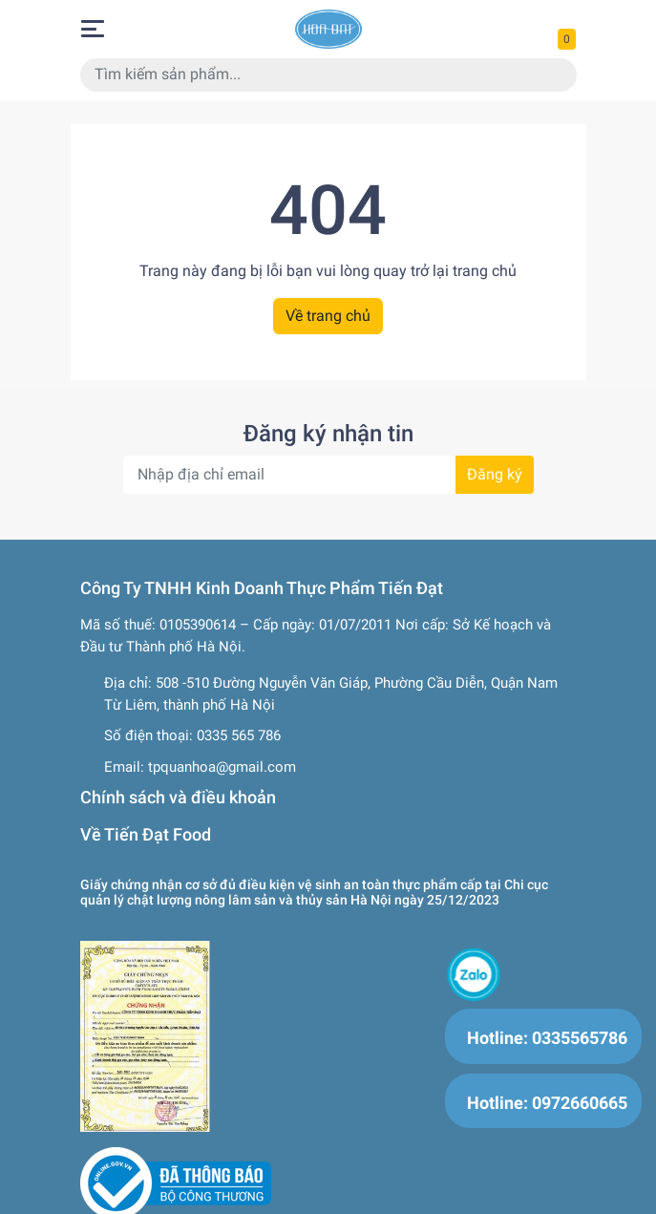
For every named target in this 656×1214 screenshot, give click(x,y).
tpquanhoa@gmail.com (222, 767)
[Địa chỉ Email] (328, 475)
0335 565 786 (239, 735)
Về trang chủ (328, 316)
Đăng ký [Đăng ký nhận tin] (494, 474)
